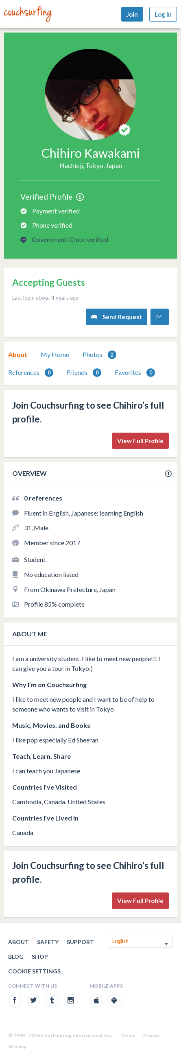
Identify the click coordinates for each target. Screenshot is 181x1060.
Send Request (116, 317)
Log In (163, 14)
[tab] (17, 354)
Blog (16, 956)
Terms (127, 1035)
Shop (40, 956)
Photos (99, 354)
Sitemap (17, 1046)
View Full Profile (140, 440)
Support (80, 941)
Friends (84, 372)
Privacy (151, 1035)
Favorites (135, 372)
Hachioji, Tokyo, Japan (90, 165)
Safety (48, 941)
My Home (55, 354)
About (17, 354)
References (30, 372)
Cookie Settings (34, 971)
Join (132, 14)
